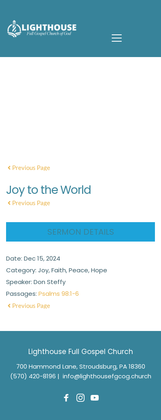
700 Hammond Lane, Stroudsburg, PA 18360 (80, 366)
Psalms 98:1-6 (58, 293)
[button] (117, 38)
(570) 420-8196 (33, 376)
